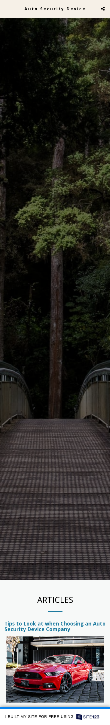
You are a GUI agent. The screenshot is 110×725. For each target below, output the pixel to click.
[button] (6, 8)
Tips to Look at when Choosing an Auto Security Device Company (55, 630)
